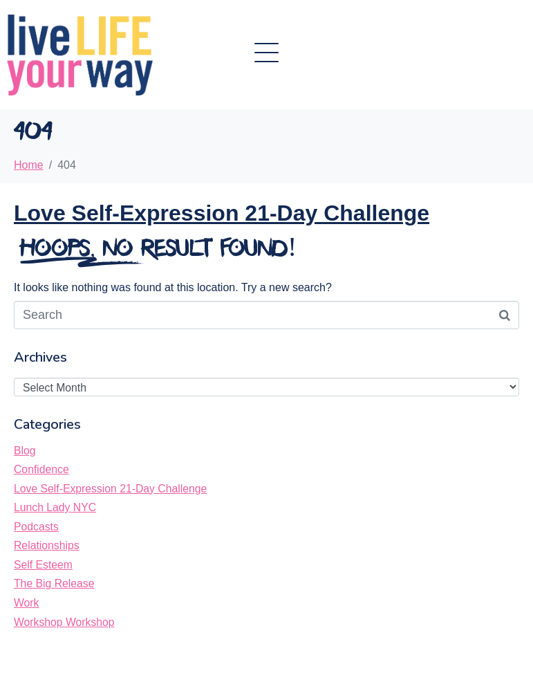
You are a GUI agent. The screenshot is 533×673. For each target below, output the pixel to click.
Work (26, 603)
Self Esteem (43, 565)
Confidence (41, 469)
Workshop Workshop (64, 622)
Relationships (47, 545)
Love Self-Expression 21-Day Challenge (221, 213)
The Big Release (54, 583)
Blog (25, 451)
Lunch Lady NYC (55, 507)
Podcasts (36, 527)
